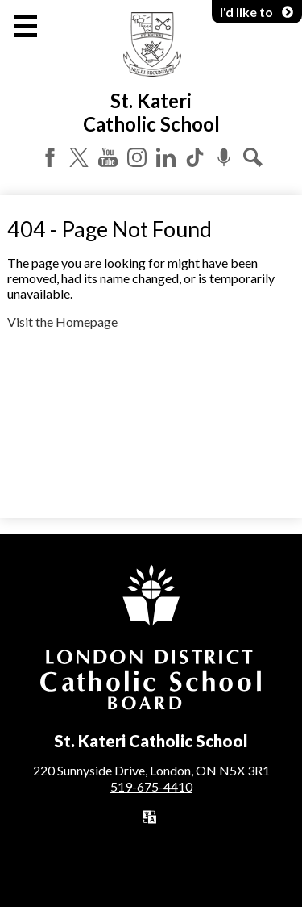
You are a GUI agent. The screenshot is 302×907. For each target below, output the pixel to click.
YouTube (108, 157)
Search (253, 157)
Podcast (224, 157)
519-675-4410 (151, 786)
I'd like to (257, 11)
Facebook (50, 157)
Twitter (79, 157)
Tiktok (195, 157)
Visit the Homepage (62, 321)
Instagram (137, 157)
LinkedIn (166, 157)
